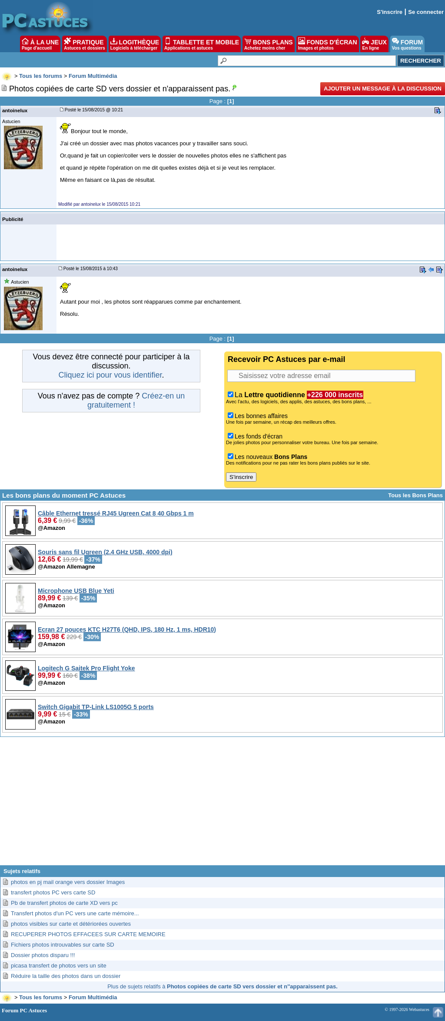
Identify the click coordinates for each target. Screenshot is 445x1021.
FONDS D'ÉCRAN (327, 43)
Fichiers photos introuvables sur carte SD (62, 944)
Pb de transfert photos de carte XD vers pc (64, 903)
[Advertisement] (222, 804)
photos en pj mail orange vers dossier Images (68, 882)
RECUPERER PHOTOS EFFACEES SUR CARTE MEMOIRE (88, 934)
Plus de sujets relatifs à (222, 986)
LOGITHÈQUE (134, 43)
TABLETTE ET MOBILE (201, 43)
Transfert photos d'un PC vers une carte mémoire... (75, 913)
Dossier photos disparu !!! (43, 955)
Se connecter (426, 12)
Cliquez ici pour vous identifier (110, 375)
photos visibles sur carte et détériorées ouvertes (71, 924)
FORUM (407, 43)
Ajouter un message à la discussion (383, 88)
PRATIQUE (84, 43)
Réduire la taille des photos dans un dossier (65, 976)
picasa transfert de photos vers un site (58, 965)
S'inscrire (389, 12)
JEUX (374, 43)
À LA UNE (40, 43)
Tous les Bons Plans (415, 495)
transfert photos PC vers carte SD (53, 892)
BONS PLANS (268, 43)
